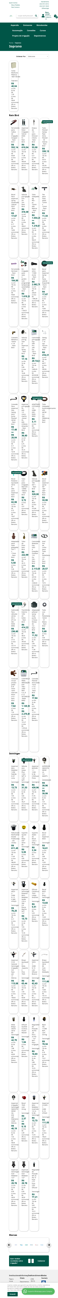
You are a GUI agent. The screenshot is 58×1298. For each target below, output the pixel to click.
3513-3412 (44, 4)
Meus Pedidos (15, 5)
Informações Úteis (23, 1176)
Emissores (27, 25)
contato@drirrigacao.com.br (40, 1203)
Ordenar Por (21, 56)
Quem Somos (13, 3)
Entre (47, 16)
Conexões (31, 30)
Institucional (12, 1175)
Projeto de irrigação (21, 36)
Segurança (23, 1203)
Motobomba (42, 25)
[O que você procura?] (36, 16)
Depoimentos (40, 36)
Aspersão (15, 25)
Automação (17, 30)
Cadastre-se (48, 18)
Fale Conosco (15, 7)
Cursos (43, 30)
